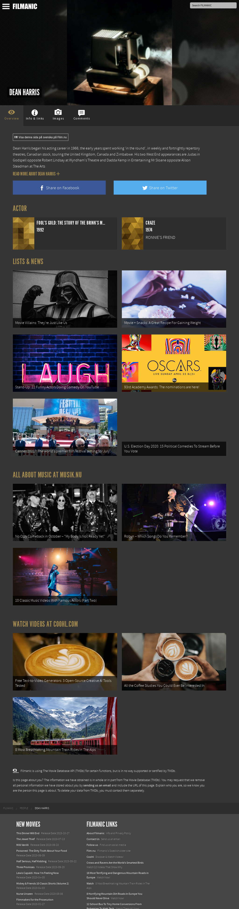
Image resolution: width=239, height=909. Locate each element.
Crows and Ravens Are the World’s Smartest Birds (115, 848)
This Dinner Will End (27, 819)
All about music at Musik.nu (47, 468)
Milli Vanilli (22, 831)
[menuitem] (8, 794)
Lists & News (28, 261)
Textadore (92, 900)
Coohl (90, 842)
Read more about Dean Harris (36, 174)
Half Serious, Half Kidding (31, 847)
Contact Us (93, 825)
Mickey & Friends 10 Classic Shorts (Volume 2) (42, 869)
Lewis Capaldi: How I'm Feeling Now (37, 859)
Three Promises (25, 853)
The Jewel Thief (25, 825)
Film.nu (91, 836)
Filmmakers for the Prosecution (34, 885)
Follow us (92, 831)
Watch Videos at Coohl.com (45, 614)
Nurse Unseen (24, 879)
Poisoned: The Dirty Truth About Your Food (41, 836)
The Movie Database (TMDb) (141, 766)
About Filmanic (95, 819)
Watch (90, 869)
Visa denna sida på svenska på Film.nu (40, 137)
